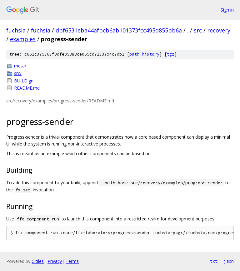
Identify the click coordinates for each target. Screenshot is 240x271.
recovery (218, 30)
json (229, 261)
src (198, 30)
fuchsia (16, 30)
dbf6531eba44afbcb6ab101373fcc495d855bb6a (119, 30)
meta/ (20, 66)
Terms (72, 261)
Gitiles (38, 261)
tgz (170, 54)
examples (23, 39)
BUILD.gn (23, 81)
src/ (18, 73)
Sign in (227, 10)
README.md (27, 88)
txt (214, 261)
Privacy (55, 261)
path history (144, 54)
